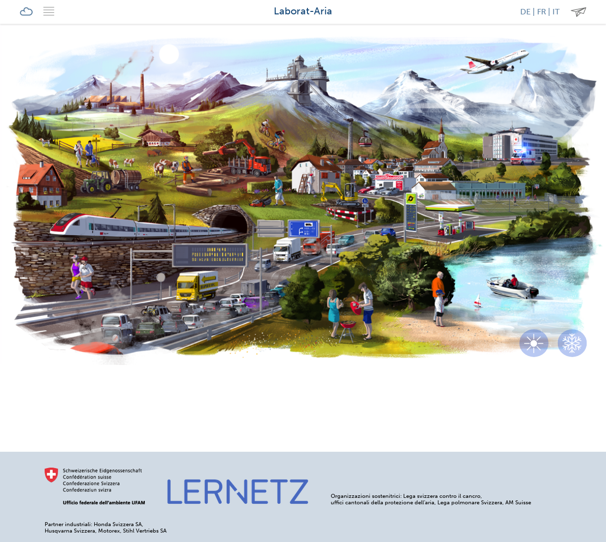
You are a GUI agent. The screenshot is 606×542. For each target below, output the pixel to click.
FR (541, 11)
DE (525, 11)
